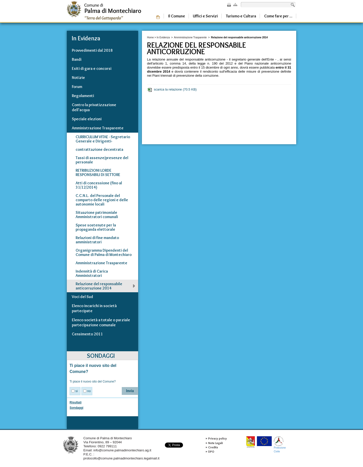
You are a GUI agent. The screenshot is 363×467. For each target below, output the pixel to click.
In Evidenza (163, 37)
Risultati (75, 402)
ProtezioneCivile (280, 444)
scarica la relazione (172, 89)
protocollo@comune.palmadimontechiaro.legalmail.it (121, 458)
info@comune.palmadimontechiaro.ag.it (122, 450)
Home (150, 37)
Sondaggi (76, 408)
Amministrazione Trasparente (190, 37)
